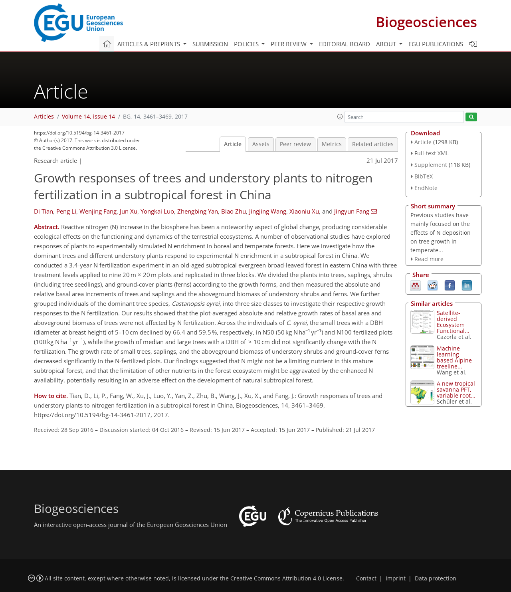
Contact (366, 578)
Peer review (295, 144)
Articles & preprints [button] (149, 44)
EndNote (426, 188)
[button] (340, 116)
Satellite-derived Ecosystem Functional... (453, 322)
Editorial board (344, 44)
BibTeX (423, 176)
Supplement (430, 164)
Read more (429, 259)
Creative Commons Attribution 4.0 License (286, 578)
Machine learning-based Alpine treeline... (454, 357)
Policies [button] (247, 44)
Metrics (332, 144)
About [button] (387, 44)
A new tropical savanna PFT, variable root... (456, 389)
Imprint (396, 578)
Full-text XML (431, 153)
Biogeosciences (426, 21)
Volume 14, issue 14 (88, 116)
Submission (210, 44)
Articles (44, 116)
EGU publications (435, 44)
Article (233, 144)
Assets (260, 144)
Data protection (435, 578)
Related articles (373, 144)
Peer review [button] (289, 44)
